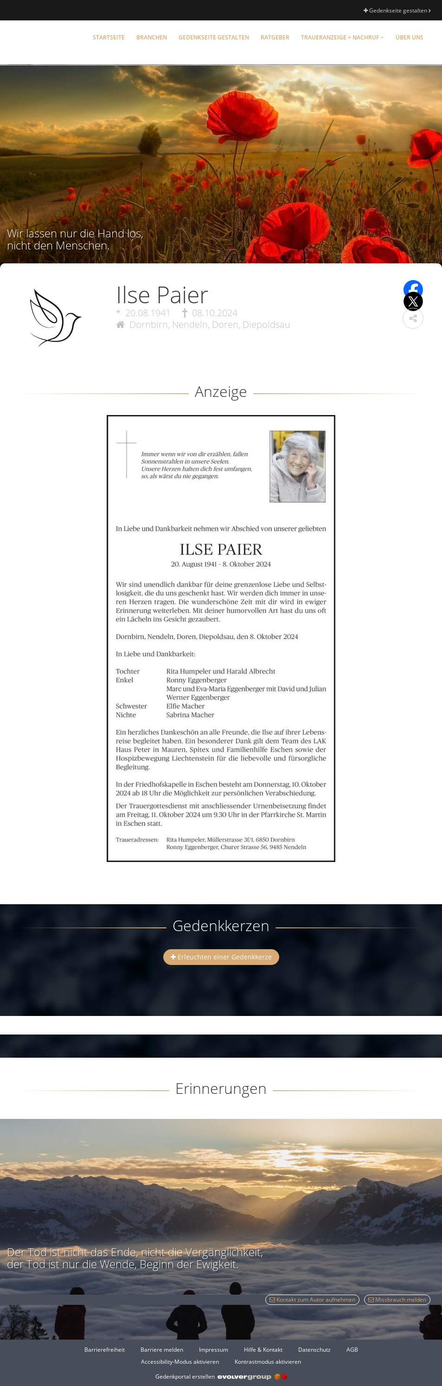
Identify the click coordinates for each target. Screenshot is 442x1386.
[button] (413, 318)
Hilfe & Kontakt (263, 1350)
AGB (352, 1350)
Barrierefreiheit (104, 1350)
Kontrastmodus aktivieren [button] (268, 1362)
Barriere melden (162, 1350)
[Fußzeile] (221, 1355)
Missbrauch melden (397, 1299)
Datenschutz (314, 1350)
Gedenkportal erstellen (221, 1376)
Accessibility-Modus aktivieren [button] (180, 1362)
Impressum (213, 1350)
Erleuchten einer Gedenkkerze (221, 956)
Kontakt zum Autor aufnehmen (312, 1299)
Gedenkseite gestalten (397, 10)
